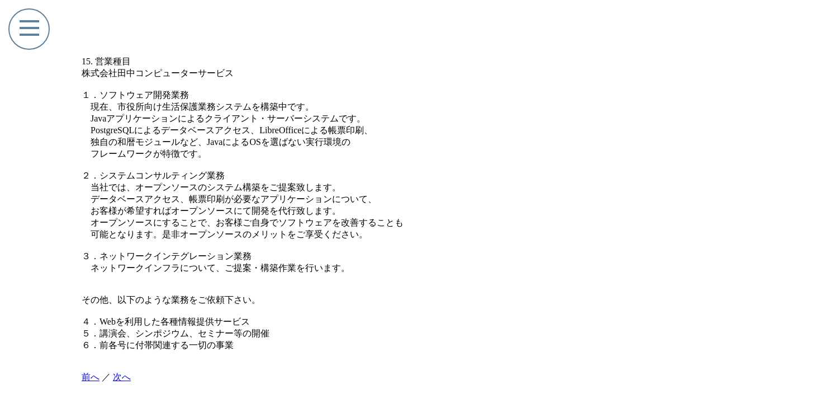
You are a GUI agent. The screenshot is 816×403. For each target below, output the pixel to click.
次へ (122, 377)
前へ (90, 377)
